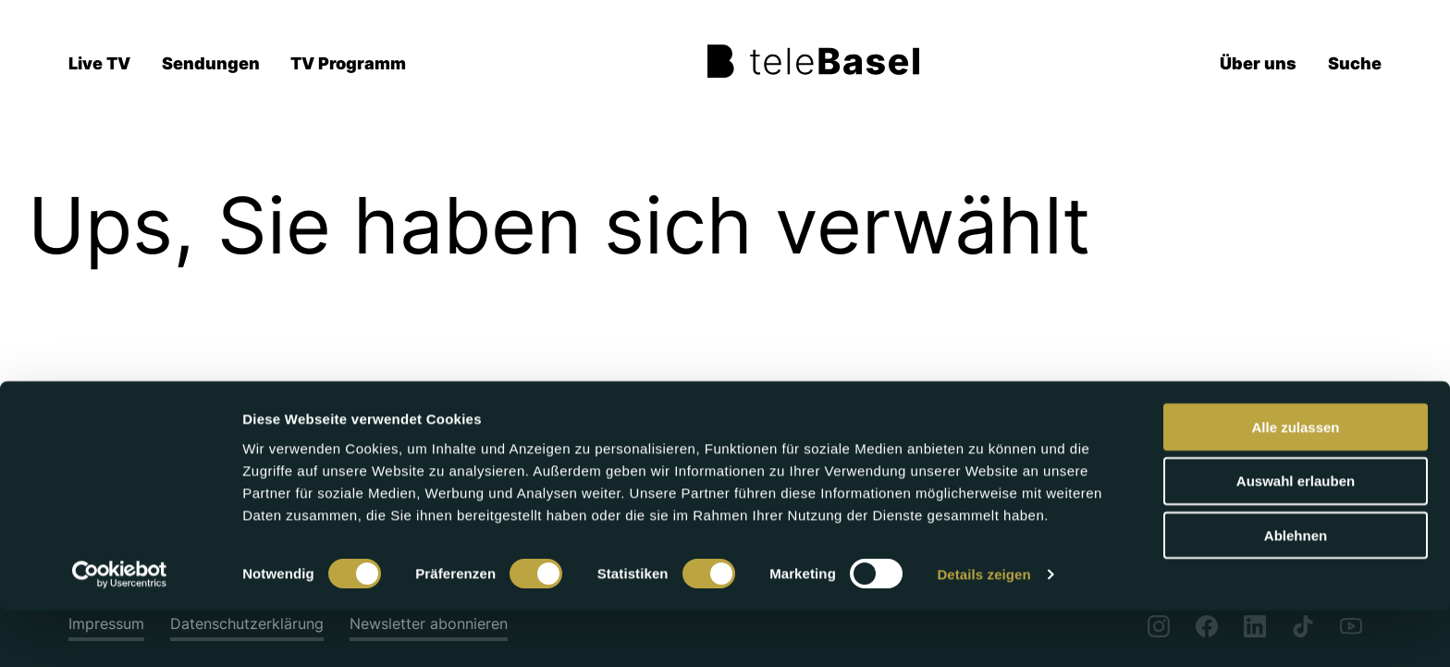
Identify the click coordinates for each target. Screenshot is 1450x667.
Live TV (99, 63)
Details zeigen (983, 630)
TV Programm (348, 63)
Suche (1355, 63)
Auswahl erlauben (1295, 537)
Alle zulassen (1295, 482)
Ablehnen (1295, 591)
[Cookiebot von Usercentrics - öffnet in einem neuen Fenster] (120, 631)
